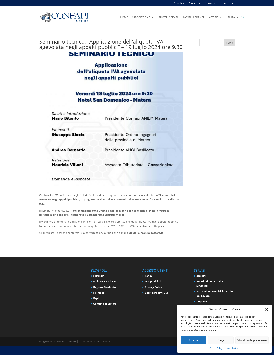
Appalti (201, 276)
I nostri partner (193, 17)
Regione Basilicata (104, 287)
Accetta (193, 340)
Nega (221, 340)
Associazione (141, 17)
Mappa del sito (154, 281)
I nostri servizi (168, 17)
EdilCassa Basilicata (105, 281)
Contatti (192, 3)
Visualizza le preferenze (252, 340)
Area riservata (231, 3)
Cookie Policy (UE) (156, 292)
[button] (267, 309)
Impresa (201, 301)
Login (148, 276)
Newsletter (211, 3)
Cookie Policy (216, 348)
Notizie (213, 17)
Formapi (98, 292)
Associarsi (179, 3)
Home (124, 17)
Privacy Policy (231, 348)
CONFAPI (99, 276)
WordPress (103, 341)
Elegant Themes (66, 341)
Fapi (96, 298)
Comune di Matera (104, 303)
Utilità (230, 17)
